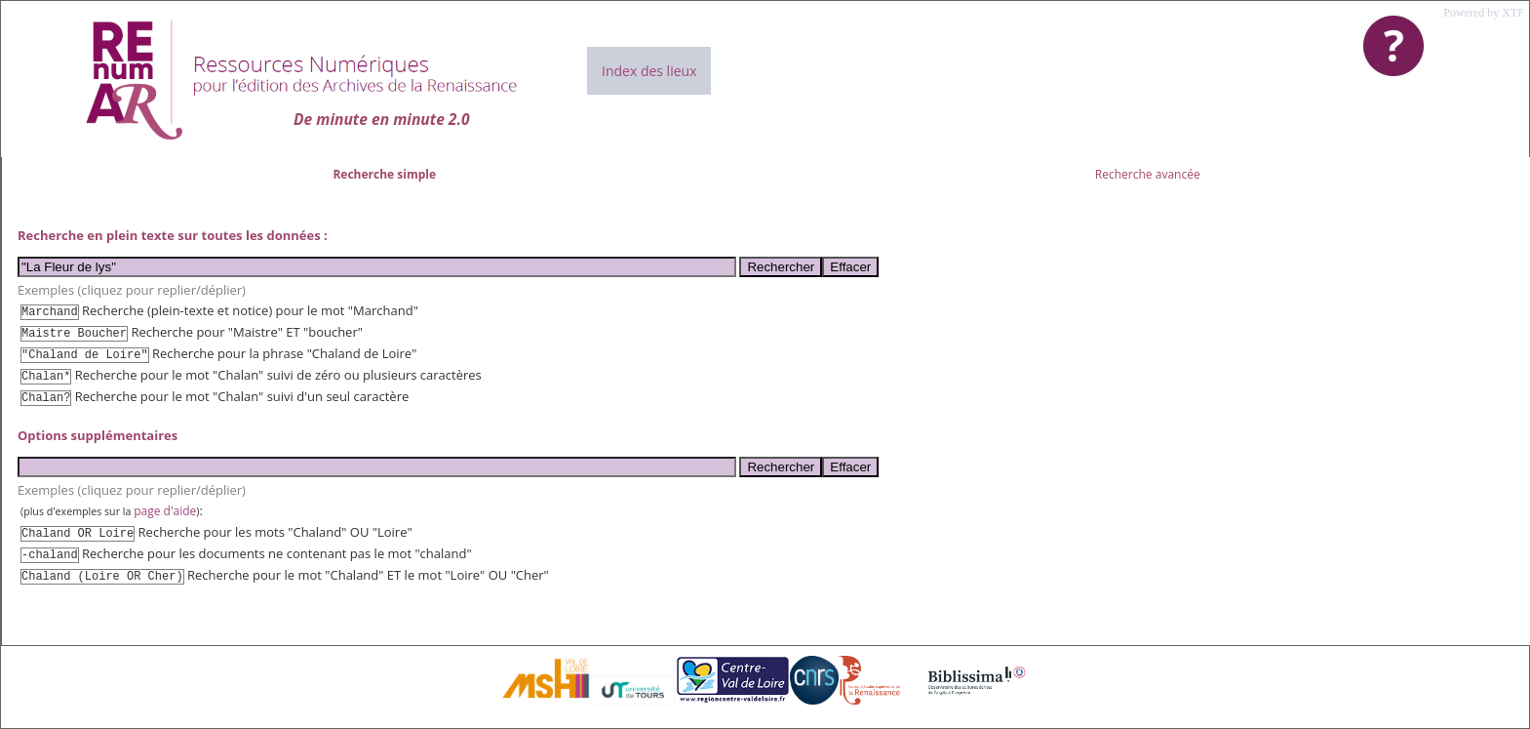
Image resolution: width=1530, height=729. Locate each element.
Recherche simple (384, 174)
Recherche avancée (1147, 174)
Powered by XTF (1483, 13)
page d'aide (165, 511)
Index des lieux (649, 70)
